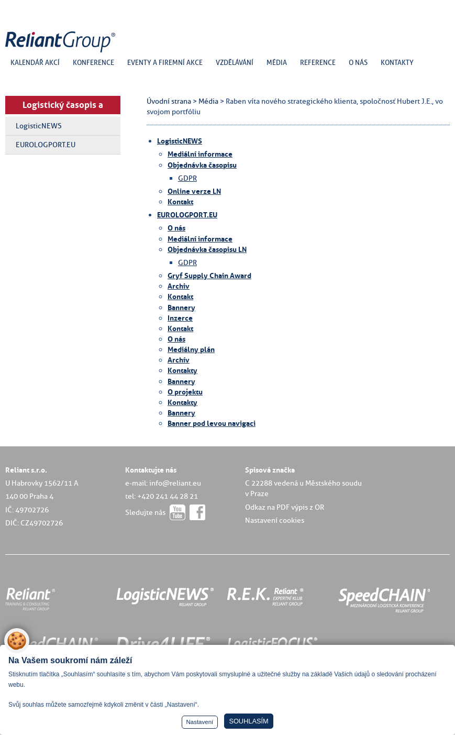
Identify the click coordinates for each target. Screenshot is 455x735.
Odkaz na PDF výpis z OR (284, 507)
